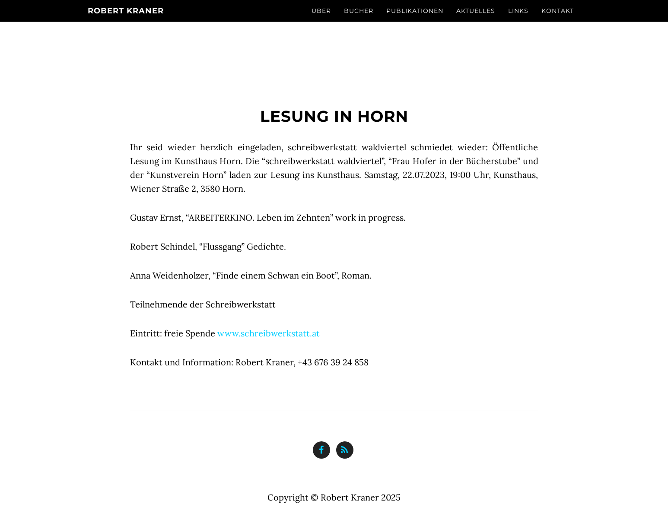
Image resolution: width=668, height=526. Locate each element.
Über (321, 11)
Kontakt (557, 11)
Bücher (358, 11)
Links (518, 11)
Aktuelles (475, 11)
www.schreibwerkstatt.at (268, 333)
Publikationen (414, 11)
